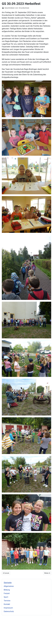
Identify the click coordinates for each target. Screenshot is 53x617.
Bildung (7, 590)
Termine (7, 601)
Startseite (8, 583)
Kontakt (7, 604)
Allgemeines (9, 586)
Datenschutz (9, 611)
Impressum (8, 608)
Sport (6, 597)
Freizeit (7, 593)
